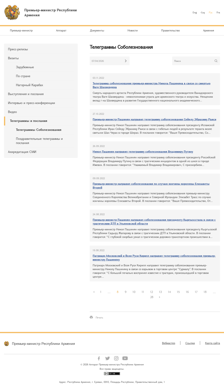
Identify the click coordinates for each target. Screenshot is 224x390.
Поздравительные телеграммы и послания (39, 140)
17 (196, 292)
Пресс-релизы (18, 49)
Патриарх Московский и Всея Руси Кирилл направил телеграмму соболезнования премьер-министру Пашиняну (154, 257)
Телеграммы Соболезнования (38, 129)
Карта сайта (212, 343)
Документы (97, 30)
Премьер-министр (21, 30)
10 (134, 292)
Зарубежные (25, 67)
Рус (211, 12)
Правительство (170, 30)
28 (151, 297)
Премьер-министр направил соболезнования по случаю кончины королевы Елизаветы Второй (151, 185)
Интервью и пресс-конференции (31, 103)
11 (143, 292)
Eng (195, 12)
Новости (133, 30)
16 (187, 292)
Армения (208, 30)
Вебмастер (168, 343)
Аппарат (61, 30)
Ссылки (190, 343)
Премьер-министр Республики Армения (43, 343)
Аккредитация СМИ (22, 152)
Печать (99, 317)
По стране (23, 76)
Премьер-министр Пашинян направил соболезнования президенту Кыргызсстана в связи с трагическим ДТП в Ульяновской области (154, 221)
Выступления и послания (26, 94)
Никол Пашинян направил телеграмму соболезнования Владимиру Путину (143, 151)
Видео (12, 112)
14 (169, 292)
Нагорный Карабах (29, 85)
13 (160, 292)
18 (205, 292)
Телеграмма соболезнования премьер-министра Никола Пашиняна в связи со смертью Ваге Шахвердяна (151, 85)
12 (151, 292)
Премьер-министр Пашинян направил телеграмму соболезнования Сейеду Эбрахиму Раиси (154, 119)
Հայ (203, 12)
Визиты (13, 58)
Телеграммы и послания (28, 121)
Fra (218, 12)
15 (178, 292)
